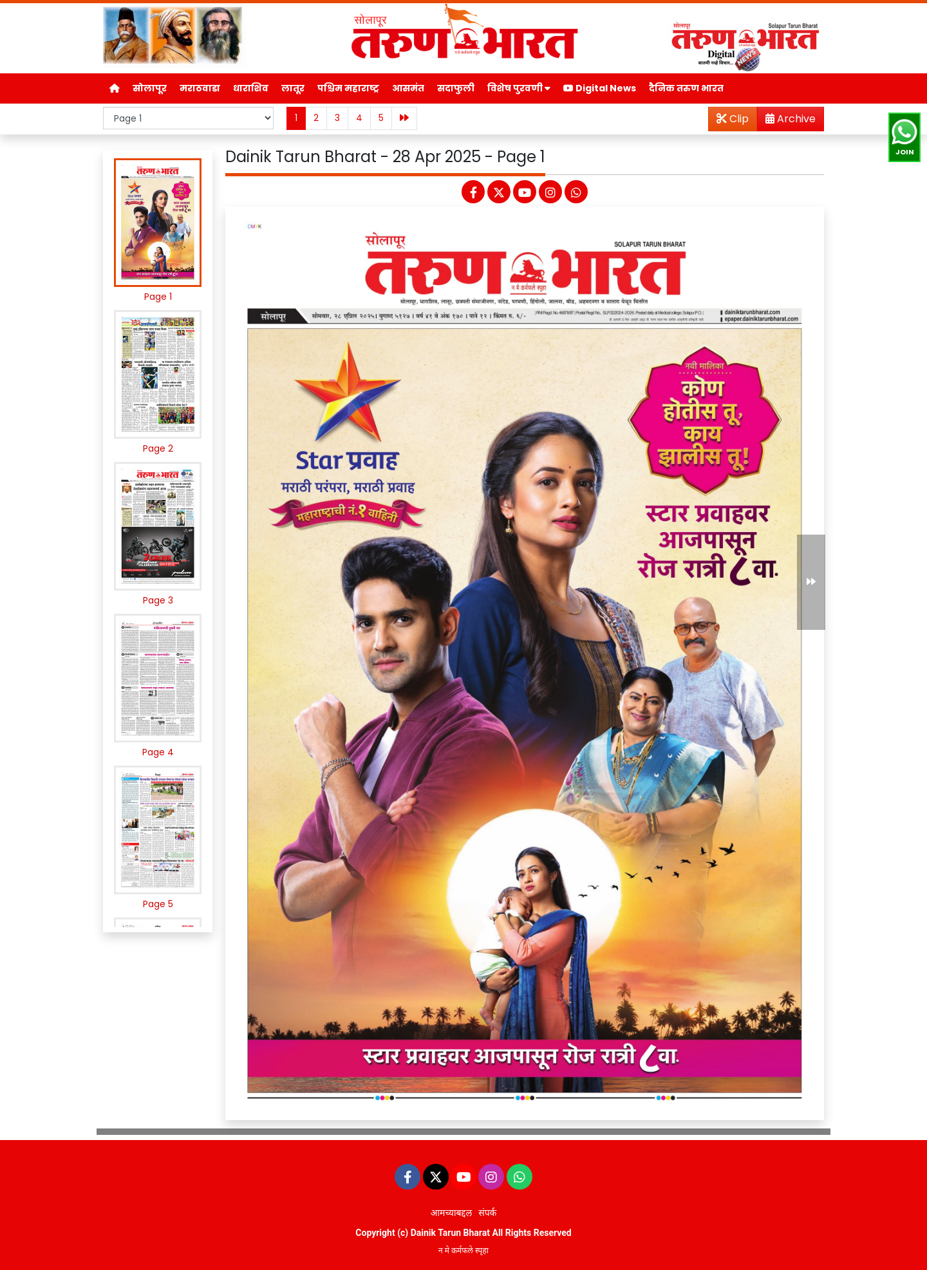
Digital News (599, 88)
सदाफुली (455, 88)
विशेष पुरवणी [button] (518, 88)
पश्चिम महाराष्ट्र (348, 88)
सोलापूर (150, 88)
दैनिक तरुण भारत (686, 88)
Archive (787, 121)
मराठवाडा (200, 88)
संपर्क (487, 1213)
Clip (732, 118)
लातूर (292, 88)
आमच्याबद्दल (452, 1213)
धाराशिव (250, 88)
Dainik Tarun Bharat (450, 1233)
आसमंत (408, 88)
